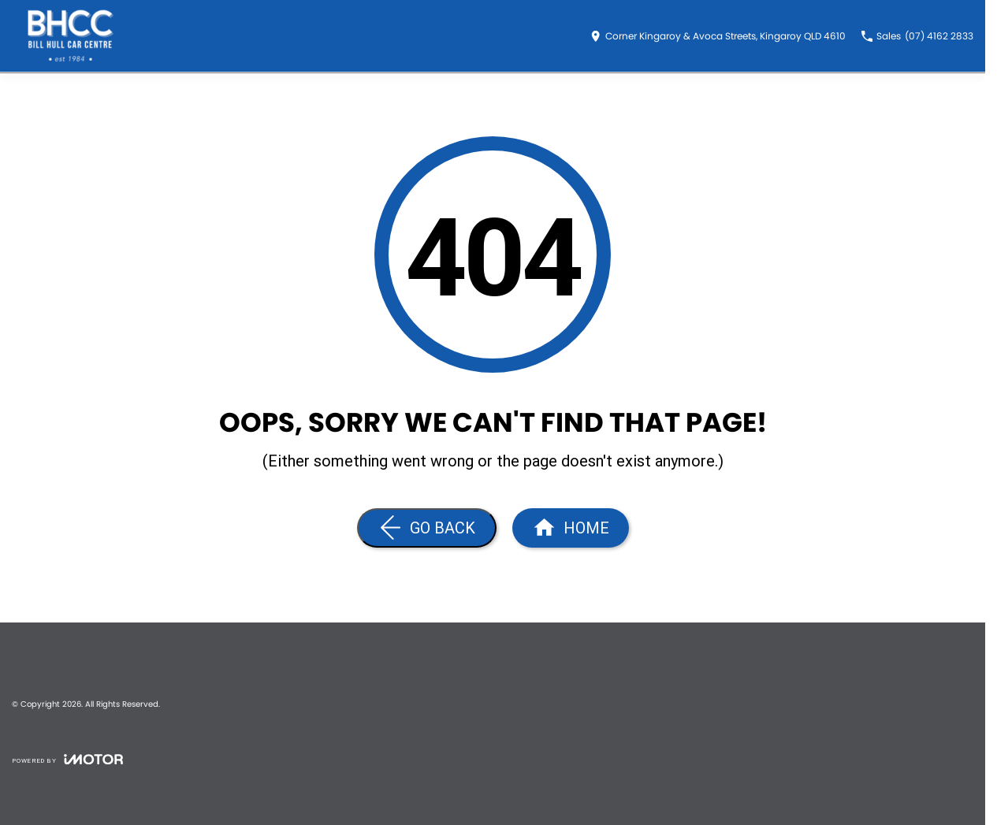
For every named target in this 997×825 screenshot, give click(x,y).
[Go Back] (427, 528)
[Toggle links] (67, 759)
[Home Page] (570, 528)
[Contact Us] (718, 36)
